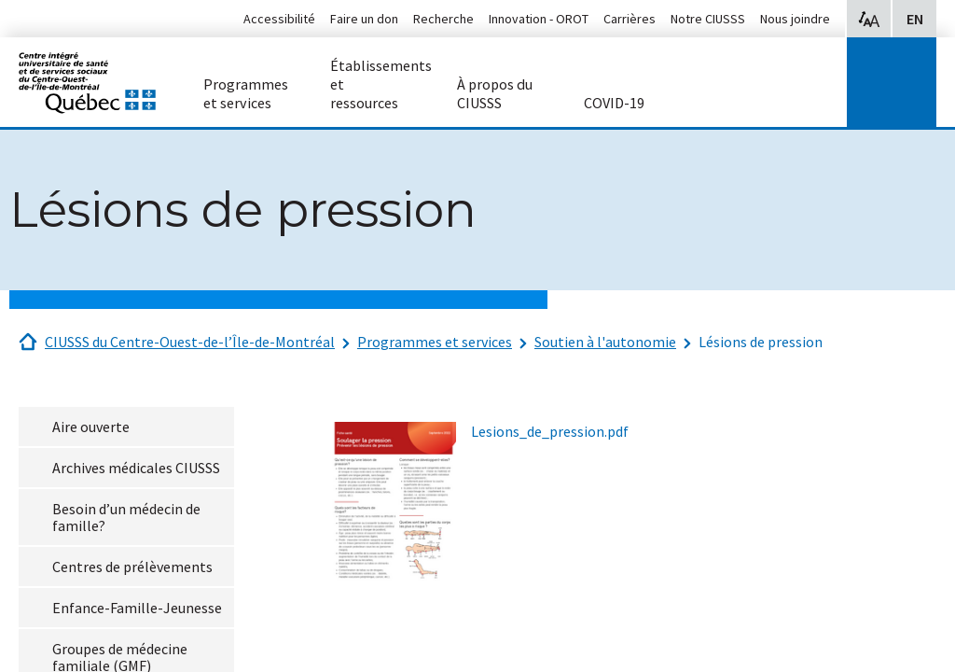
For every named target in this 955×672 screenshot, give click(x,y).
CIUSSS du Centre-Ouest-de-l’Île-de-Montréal (190, 341)
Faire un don (364, 18)
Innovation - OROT (538, 18)
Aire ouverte (91, 426)
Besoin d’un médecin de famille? (126, 517)
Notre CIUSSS (708, 18)
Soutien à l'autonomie (605, 341)
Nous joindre (795, 18)
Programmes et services (434, 341)
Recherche (443, 18)
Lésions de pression (761, 341)
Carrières (629, 18)
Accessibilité (279, 18)
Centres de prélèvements (132, 566)
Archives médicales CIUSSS (136, 467)
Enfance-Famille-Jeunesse (137, 607)
